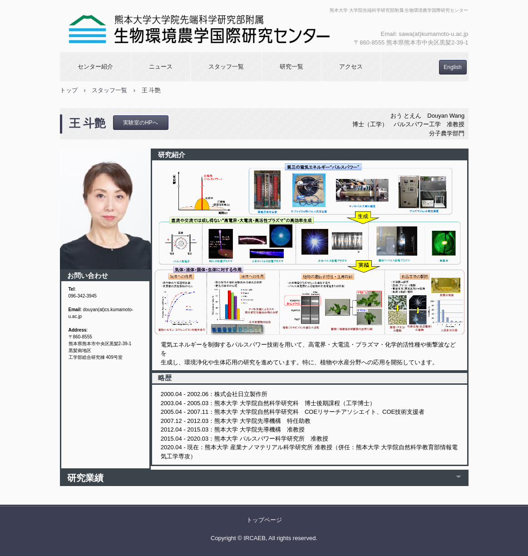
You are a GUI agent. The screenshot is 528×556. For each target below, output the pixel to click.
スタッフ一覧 (226, 66)
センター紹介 (95, 66)
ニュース (161, 66)
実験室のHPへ (140, 122)
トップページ (264, 519)
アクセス (351, 66)
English (452, 67)
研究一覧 (291, 66)
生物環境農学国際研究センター (199, 26)
